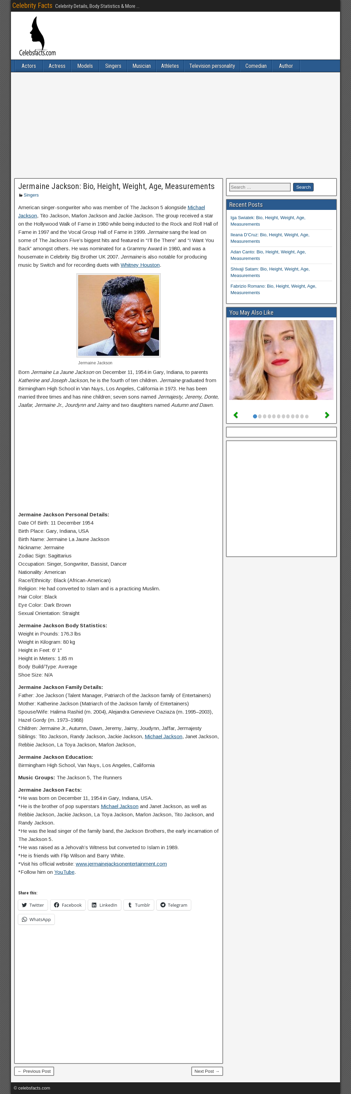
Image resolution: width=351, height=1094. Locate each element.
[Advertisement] (175, 125)
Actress (57, 66)
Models (85, 66)
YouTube (64, 872)
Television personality (212, 66)
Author (286, 66)
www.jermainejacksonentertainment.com (121, 864)
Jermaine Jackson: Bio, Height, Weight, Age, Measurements (116, 186)
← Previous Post (34, 1071)
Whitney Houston (140, 265)
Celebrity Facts (32, 5)
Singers (113, 66)
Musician (141, 66)
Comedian (256, 66)
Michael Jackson (163, 736)
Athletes (170, 66)
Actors (29, 66)
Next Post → (207, 1071)
